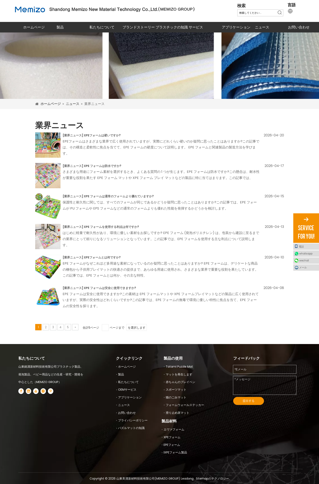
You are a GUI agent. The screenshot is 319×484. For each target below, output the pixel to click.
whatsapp (305, 253)
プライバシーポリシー (133, 420)
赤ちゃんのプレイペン (180, 382)
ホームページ (127, 366)
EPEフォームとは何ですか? (102, 257)
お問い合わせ (127, 413)
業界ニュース (73, 135)
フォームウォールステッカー (185, 405)
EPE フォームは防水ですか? (102, 166)
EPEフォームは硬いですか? (102, 135)
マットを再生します (179, 374)
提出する (248, 400)
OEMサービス (127, 389)
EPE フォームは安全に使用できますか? (110, 288)
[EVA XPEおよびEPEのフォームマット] (159, 65)
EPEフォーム (172, 445)
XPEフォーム (172, 437)
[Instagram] (43, 391)
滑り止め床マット (177, 413)
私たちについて (128, 382)
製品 (121, 374)
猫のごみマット (176, 397)
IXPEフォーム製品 (175, 452)
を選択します (136, 327)
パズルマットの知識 (131, 428)
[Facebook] (21, 391)
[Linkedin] (28, 391)
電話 (299, 246)
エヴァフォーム (174, 429)
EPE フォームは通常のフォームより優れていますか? (119, 196)
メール (303, 267)
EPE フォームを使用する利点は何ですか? (111, 227)
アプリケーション (130, 397)
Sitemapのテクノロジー (212, 478)
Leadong (187, 478)
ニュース (124, 405)
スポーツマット (176, 389)
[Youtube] (36, 391)
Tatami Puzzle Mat (179, 366)
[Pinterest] (50, 391)
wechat (304, 260)
